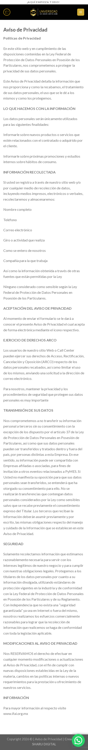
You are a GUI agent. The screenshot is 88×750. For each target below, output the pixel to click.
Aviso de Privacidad (48, 739)
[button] (79, 742)
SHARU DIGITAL (44, 744)
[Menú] (80, 12)
